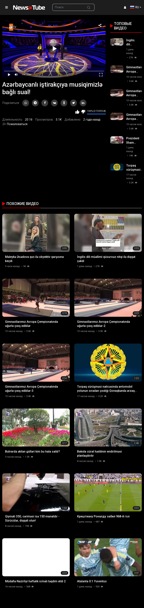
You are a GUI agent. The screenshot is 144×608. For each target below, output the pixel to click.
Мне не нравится (83, 112)
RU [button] (134, 7)
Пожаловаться (14, 124)
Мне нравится (77, 112)
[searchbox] (67, 7)
